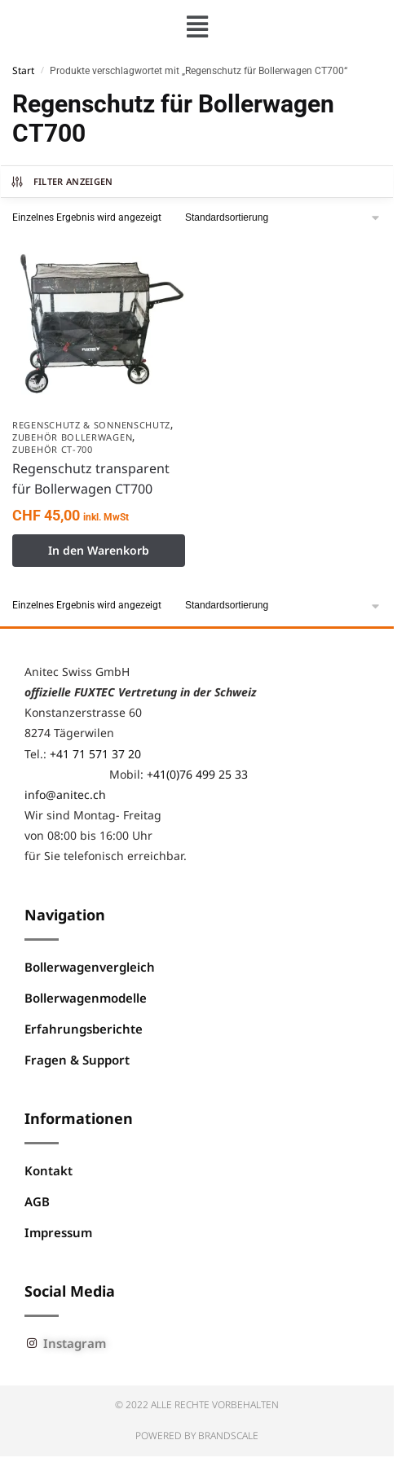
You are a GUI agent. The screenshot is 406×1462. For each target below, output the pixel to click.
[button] (197, 26)
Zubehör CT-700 (52, 449)
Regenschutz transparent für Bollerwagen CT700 (91, 478)
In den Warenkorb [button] (98, 550)
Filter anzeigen (61, 181)
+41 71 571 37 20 (95, 754)
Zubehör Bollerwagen (72, 437)
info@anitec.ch (65, 794)
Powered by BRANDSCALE (196, 1435)
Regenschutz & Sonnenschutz (91, 425)
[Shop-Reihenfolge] (283, 218)
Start (23, 70)
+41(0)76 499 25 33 (197, 774)
